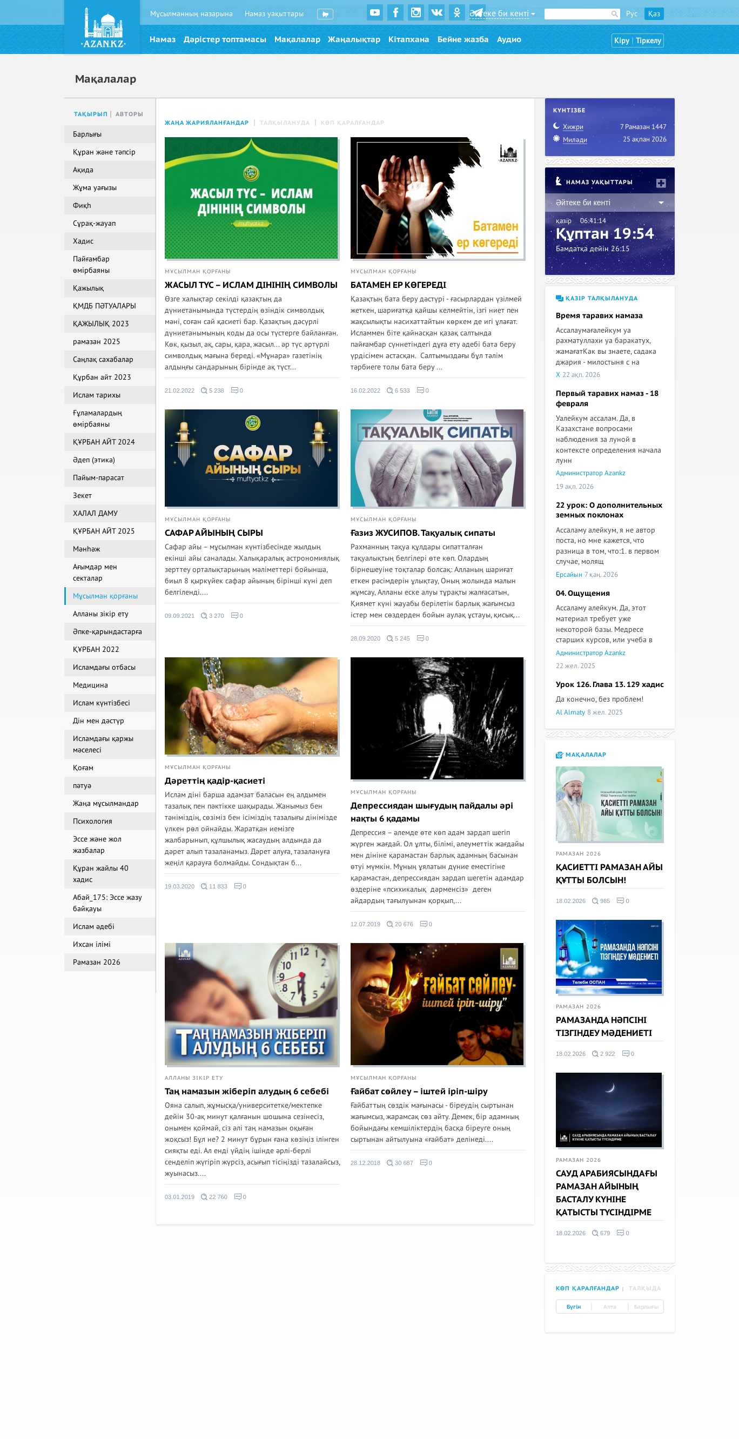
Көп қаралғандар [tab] (588, 1288)
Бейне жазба (463, 39)
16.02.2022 (365, 390)
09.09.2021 (179, 615)
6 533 (398, 390)
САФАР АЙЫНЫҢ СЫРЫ (214, 533)
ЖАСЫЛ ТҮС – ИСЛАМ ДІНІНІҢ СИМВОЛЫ (251, 285)
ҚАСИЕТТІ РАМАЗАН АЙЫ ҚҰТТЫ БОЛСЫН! (609, 874)
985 (601, 901)
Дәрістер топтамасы (225, 39)
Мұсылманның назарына (191, 13)
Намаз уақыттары (274, 13)
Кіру (621, 40)
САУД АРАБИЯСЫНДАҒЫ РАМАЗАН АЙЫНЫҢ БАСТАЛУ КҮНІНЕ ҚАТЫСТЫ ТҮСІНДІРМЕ (606, 1193)
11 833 (214, 886)
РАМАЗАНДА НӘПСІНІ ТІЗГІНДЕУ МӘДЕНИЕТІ (604, 1026)
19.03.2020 (179, 886)
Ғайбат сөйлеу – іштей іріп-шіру (419, 1091)
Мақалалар (297, 39)
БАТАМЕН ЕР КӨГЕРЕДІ (398, 285)
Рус (631, 13)
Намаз (163, 39)
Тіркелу (648, 40)
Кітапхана (408, 39)
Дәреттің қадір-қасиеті (215, 781)
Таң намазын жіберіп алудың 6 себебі (247, 1091)
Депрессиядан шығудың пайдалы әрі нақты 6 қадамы (432, 812)
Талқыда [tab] (645, 1288)
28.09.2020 (365, 638)
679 (601, 1233)
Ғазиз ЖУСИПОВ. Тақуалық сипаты (423, 533)
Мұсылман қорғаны (198, 271)
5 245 (398, 638)
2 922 (603, 1054)
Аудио (509, 39)
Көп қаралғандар (353, 122)
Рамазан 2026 (578, 854)
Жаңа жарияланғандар (207, 122)
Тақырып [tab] (91, 114)
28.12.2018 (365, 1163)
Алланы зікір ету (194, 1078)
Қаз (654, 13)
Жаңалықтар (354, 39)
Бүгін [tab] (574, 1307)
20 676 (400, 924)
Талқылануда (285, 122)
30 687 (400, 1163)
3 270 (212, 615)
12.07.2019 (365, 924)
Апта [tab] (609, 1307)
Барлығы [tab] (646, 1307)
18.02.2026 (571, 901)
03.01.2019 (179, 1197)
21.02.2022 (179, 390)
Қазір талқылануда (597, 298)
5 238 (212, 390)
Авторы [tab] (130, 114)
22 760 (214, 1197)
